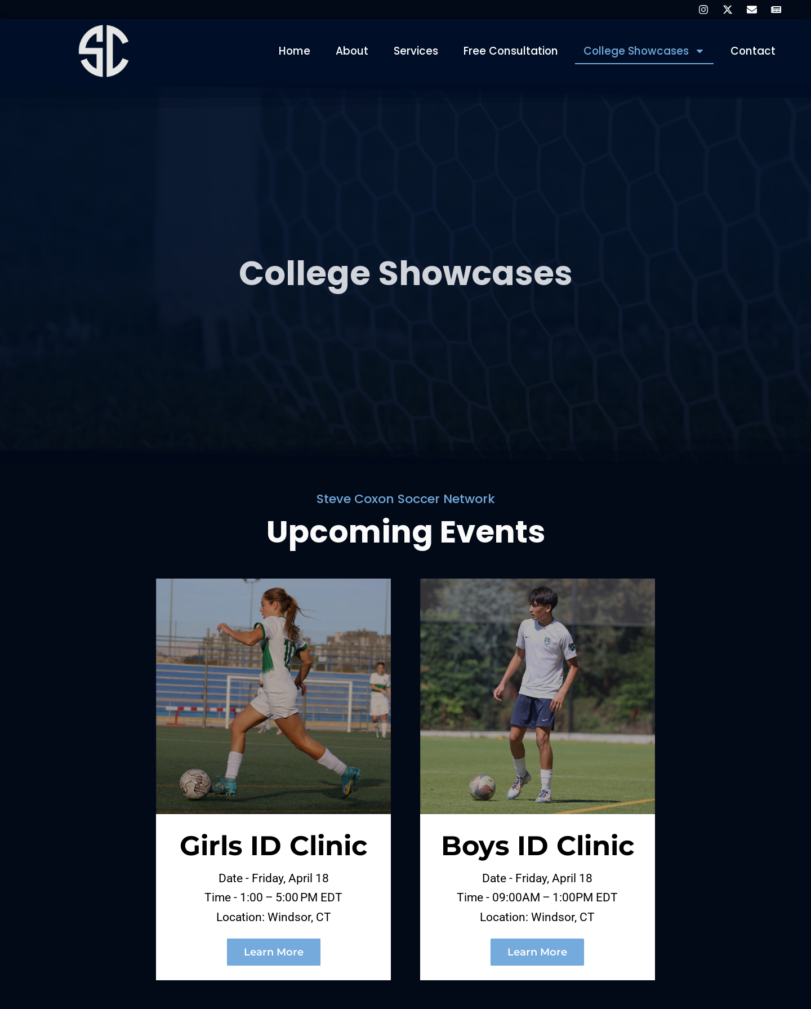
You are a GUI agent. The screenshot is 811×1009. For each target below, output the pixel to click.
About (348, 51)
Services (412, 51)
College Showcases (643, 52)
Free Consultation (508, 51)
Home (290, 51)
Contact (753, 51)
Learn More (274, 959)
